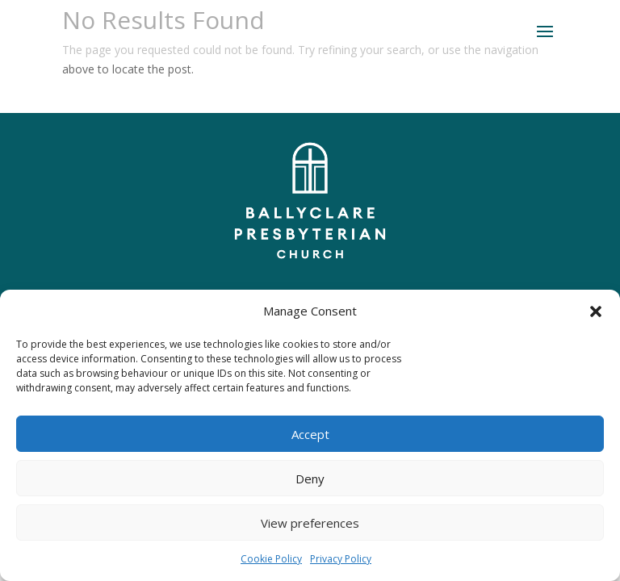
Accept (310, 434)
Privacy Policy (340, 559)
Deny (310, 478)
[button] (596, 311)
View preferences (310, 523)
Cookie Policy (271, 559)
